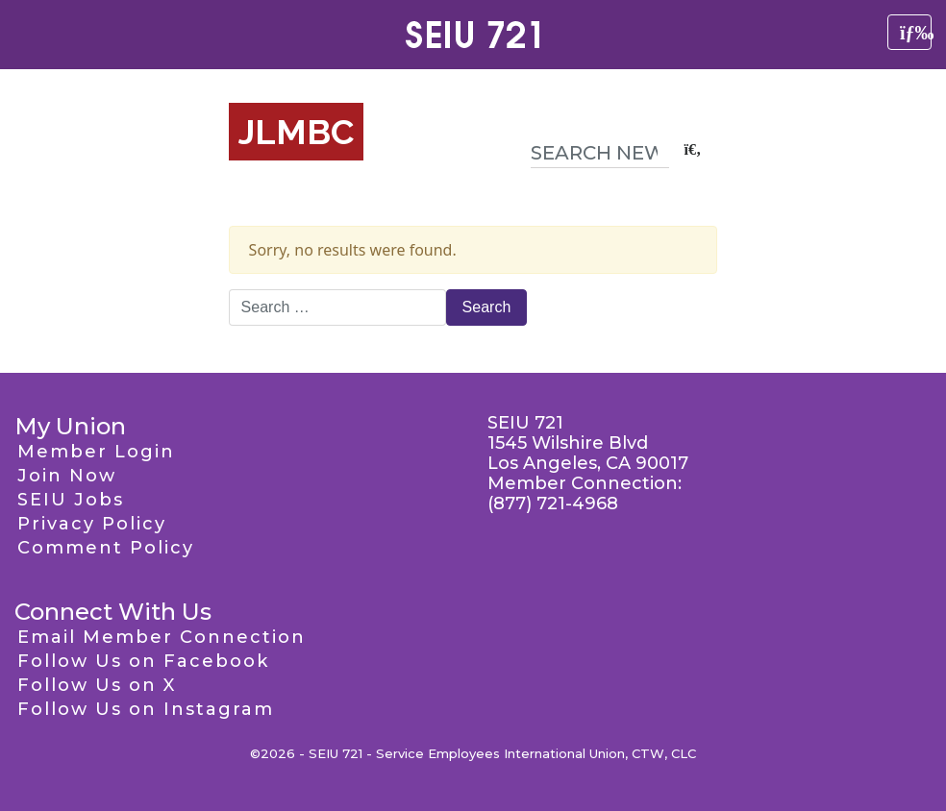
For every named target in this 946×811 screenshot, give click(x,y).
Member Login (96, 451)
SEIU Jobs (70, 499)
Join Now (66, 475)
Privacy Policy (91, 523)
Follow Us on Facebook (143, 661)
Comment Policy (105, 547)
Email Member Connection (161, 637)
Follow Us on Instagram (145, 709)
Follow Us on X (96, 685)
